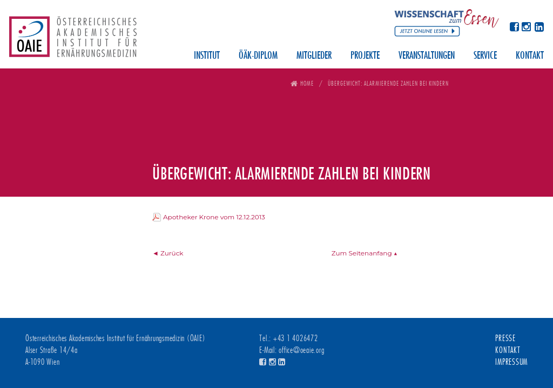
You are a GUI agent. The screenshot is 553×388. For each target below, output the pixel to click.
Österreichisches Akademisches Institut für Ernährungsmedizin (73, 40)
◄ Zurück (168, 253)
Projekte (365, 56)
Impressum (511, 362)
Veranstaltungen (427, 56)
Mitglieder (314, 56)
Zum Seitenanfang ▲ (364, 253)
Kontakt (530, 56)
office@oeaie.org (301, 350)
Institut (207, 56)
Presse (505, 338)
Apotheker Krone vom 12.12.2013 (214, 217)
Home (307, 83)
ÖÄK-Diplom (258, 56)
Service (485, 56)
